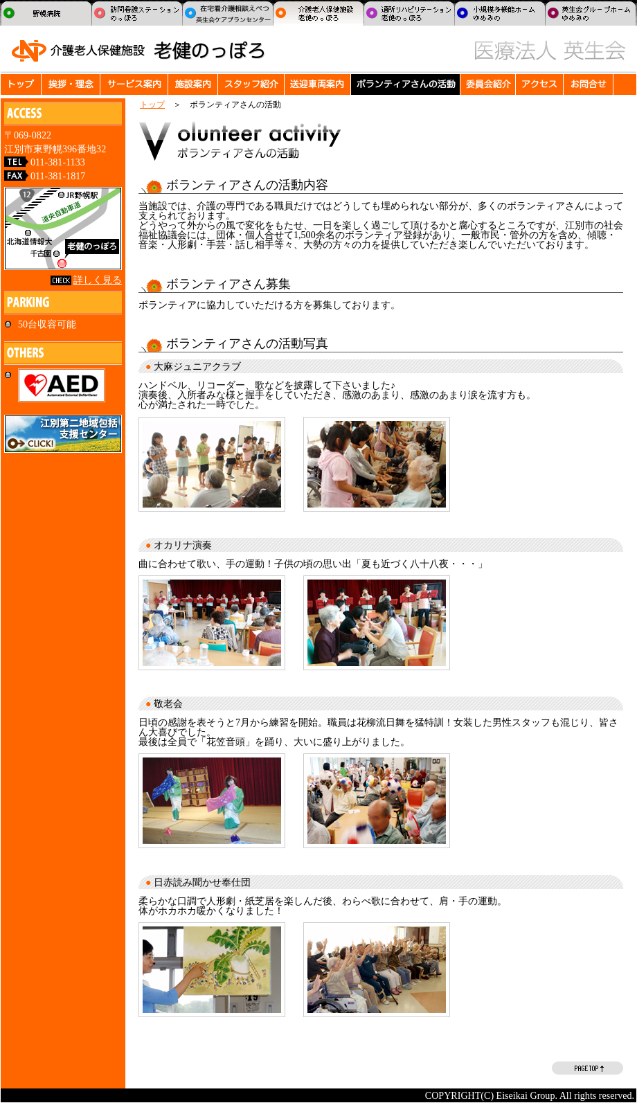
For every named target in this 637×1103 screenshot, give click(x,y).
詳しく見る (97, 279)
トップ (152, 104)
